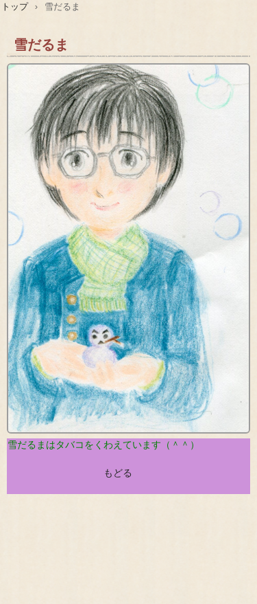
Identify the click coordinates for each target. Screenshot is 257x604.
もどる (117, 472)
